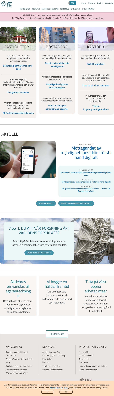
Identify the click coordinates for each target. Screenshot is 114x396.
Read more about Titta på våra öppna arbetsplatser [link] (95, 296)
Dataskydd (83, 362)
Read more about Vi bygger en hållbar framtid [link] (57, 296)
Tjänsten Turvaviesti (14, 359)
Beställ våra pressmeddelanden (75, 203)
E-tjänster (75, 9)
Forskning (64, 9)
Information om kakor (59, 387)
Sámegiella (109, 3)
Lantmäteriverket (86, 355)
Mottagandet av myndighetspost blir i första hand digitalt (86, 153)
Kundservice (11, 355)
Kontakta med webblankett (17, 352)
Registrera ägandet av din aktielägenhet (57, 64)
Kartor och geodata (50, 9)
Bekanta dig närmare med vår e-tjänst (18, 67)
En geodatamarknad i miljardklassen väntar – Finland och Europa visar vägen (86, 189)
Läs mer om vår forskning (38, 252)
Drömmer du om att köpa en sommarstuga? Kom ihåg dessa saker (86, 173)
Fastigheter (25, 9)
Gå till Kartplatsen (95, 64)
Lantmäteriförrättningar (52, 369)
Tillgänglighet (84, 359)
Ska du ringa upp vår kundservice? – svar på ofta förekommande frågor (61, 15)
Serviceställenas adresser (16, 369)
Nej (66, 392)
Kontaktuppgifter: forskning (53, 355)
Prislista (45, 362)
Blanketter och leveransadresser (19, 366)
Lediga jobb (83, 352)
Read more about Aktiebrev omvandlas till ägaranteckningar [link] (18, 296)
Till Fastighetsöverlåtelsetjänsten (18, 113)
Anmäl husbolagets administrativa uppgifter (57, 107)
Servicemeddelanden (51, 366)
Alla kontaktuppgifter (51, 352)
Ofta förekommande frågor (17, 373)
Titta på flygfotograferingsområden (96, 107)
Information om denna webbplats (92, 366)
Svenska (91, 3)
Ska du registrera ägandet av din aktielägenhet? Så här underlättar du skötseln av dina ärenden (61, 18)
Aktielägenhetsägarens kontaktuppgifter (57, 86)
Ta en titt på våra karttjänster (95, 85)
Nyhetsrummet (87, 9)
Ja (47, 392)
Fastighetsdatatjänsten (18, 92)
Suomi (83, 3)
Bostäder (36, 9)
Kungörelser (47, 359)
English (100, 3)
